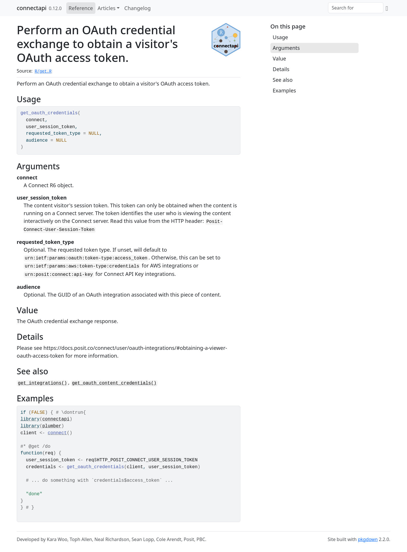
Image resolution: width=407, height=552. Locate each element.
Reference (81, 8)
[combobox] (355, 7)
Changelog (137, 8)
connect (57, 433)
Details (281, 69)
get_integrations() (42, 383)
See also (283, 79)
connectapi (31, 8)
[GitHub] (386, 8)
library (29, 419)
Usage (280, 37)
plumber (51, 426)
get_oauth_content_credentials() (114, 383)
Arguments (286, 47)
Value (279, 58)
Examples (284, 90)
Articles (107, 8)
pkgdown (368, 539)
